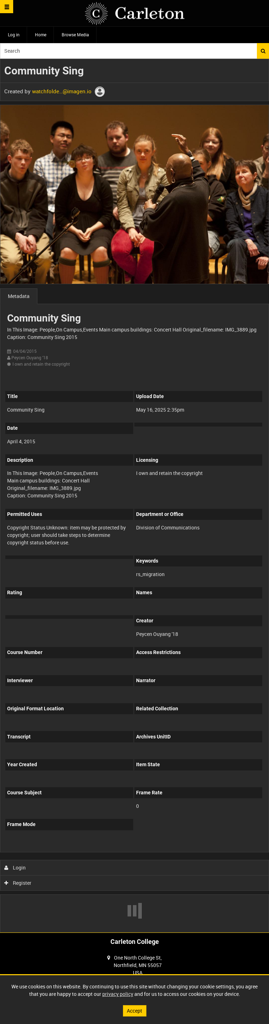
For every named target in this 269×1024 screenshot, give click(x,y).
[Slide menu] (6, 6)
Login (15, 867)
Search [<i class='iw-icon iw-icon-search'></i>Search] (263, 50)
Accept (134, 1010)
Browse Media (75, 34)
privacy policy (117, 994)
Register (18, 882)
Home (40, 34)
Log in (14, 34)
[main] (134, 496)
